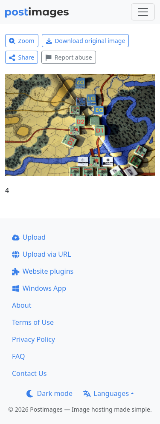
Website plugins (42, 271)
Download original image (85, 41)
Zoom (22, 41)
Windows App (39, 288)
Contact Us (29, 373)
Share (21, 57)
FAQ (18, 356)
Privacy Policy (33, 339)
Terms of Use (33, 322)
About (21, 305)
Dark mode (49, 393)
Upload (29, 237)
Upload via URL (41, 254)
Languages (106, 393)
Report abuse (68, 57)
